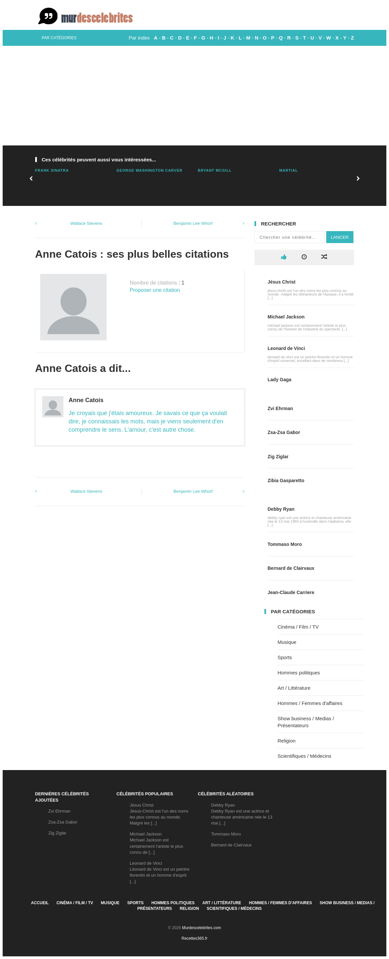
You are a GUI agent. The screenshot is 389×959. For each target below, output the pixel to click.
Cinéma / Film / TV (298, 627)
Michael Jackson (286, 316)
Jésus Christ (282, 282)
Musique (287, 642)
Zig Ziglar (278, 456)
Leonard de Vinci (286, 348)
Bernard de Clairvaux (291, 568)
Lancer (340, 237)
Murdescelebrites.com (201, 927)
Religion (287, 740)
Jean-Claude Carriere (291, 592)
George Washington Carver (150, 170)
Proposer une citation (155, 290)
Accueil (40, 903)
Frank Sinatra (52, 170)
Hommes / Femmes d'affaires (310, 703)
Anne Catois (86, 400)
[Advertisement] (194, 95)
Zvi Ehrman (280, 408)
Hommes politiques (299, 672)
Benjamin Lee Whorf (193, 223)
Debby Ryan (281, 509)
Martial (288, 170)
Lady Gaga (280, 379)
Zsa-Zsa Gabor (284, 432)
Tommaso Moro (285, 544)
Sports (285, 657)
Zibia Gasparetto (286, 480)
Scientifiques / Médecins (305, 756)
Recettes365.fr (194, 938)
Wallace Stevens (86, 223)
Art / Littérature (294, 688)
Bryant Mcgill (215, 170)
